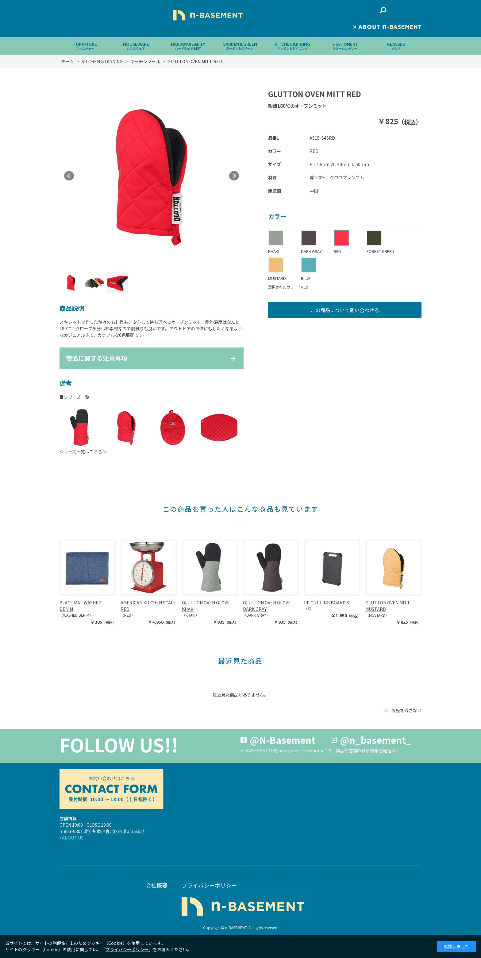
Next (234, 176)
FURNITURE (85, 46)
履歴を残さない (406, 710)
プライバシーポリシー (209, 885)
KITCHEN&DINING (292, 46)
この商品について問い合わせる (344, 310)
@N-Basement (282, 739)
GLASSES (396, 46)
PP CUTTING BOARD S (326, 602)
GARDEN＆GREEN (239, 46)
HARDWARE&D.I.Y (188, 46)
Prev (69, 176)
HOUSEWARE (136, 46)
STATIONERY (345, 46)
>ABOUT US (71, 838)
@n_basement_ (375, 739)
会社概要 (156, 885)
